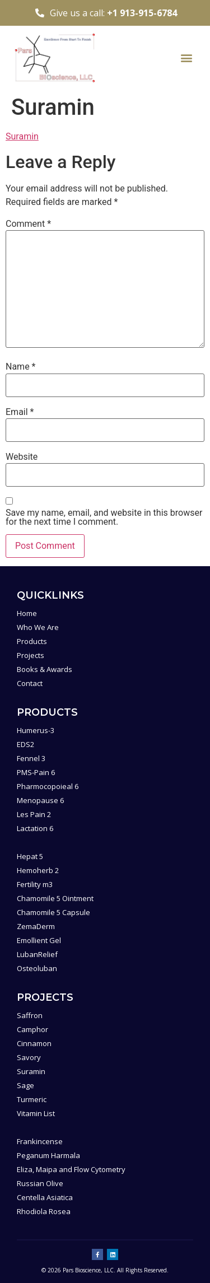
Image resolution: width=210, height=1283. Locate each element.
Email (20, 412)
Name (21, 366)
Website (22, 456)
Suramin (22, 136)
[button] (187, 58)
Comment (28, 224)
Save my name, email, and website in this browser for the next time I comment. (104, 517)
